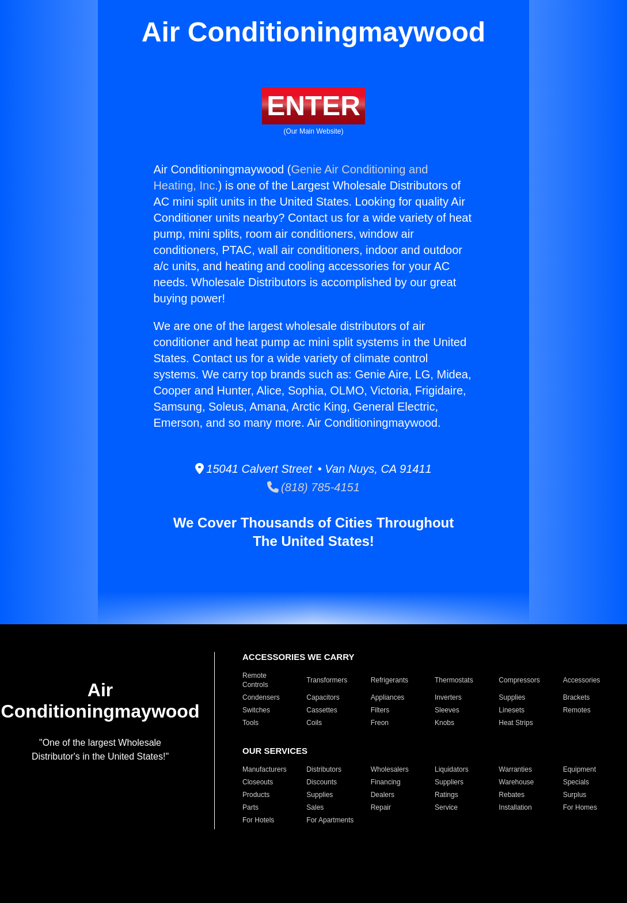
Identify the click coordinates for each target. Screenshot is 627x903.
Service (446, 807)
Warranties (515, 769)
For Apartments (330, 820)
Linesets (512, 710)
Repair (381, 807)
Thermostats (454, 680)
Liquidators (452, 769)
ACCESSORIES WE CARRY (298, 657)
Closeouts (257, 782)
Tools (250, 723)
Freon (380, 723)
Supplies (512, 697)
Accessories (582, 680)
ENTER (313, 105)
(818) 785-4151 (313, 487)
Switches (256, 710)
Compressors (519, 680)
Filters (380, 710)
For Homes (580, 807)
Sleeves (447, 710)
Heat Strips (516, 723)
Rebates (512, 795)
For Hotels (258, 820)
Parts (250, 807)
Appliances (388, 697)
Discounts (321, 782)
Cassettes (321, 710)
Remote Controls (255, 680)
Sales (315, 807)
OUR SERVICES (274, 751)
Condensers (261, 697)
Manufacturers (264, 769)
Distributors (323, 769)
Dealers (382, 795)
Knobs (444, 723)
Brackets (576, 697)
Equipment (579, 769)
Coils (314, 723)
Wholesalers (390, 769)
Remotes (577, 710)
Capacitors (322, 697)
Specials (576, 782)
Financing (386, 782)
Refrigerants (389, 680)
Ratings (446, 795)
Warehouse (516, 782)
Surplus (575, 795)
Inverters (448, 697)
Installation (515, 807)
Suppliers (449, 782)
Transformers (326, 680)
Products (255, 795)
